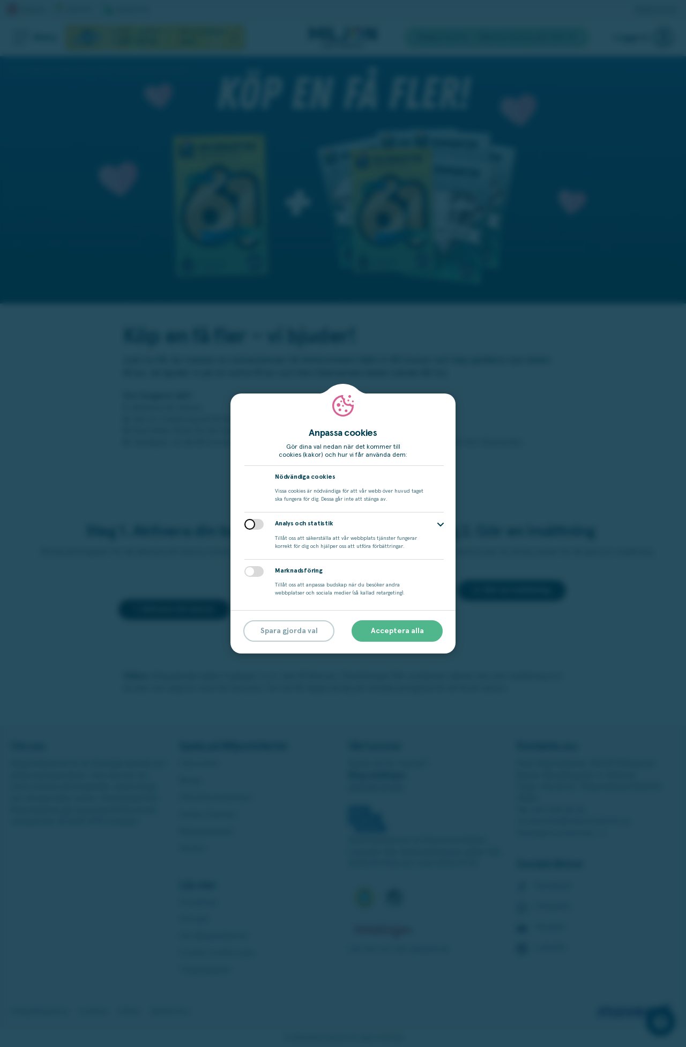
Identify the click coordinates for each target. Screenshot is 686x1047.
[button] (440, 524)
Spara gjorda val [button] (289, 631)
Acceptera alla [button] (397, 631)
